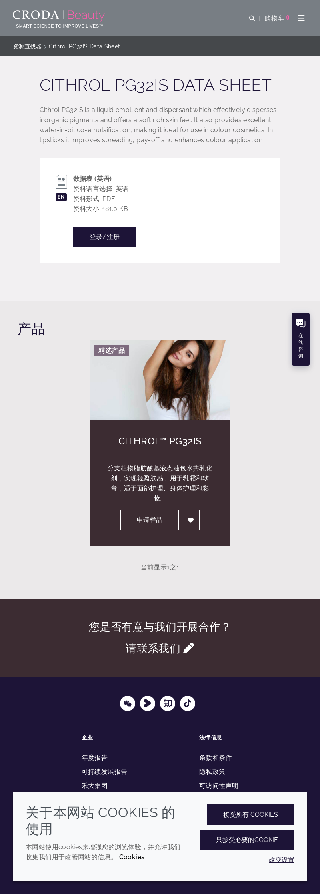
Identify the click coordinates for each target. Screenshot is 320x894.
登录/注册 (105, 237)
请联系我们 (153, 648)
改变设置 (281, 860)
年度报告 (95, 757)
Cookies (132, 857)
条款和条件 (215, 757)
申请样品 (149, 520)
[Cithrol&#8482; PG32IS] (160, 380)
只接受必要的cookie (247, 840)
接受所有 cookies (250, 814)
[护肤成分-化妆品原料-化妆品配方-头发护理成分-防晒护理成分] (60, 16)
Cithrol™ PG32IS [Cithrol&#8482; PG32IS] (160, 441)
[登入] (191, 520)
